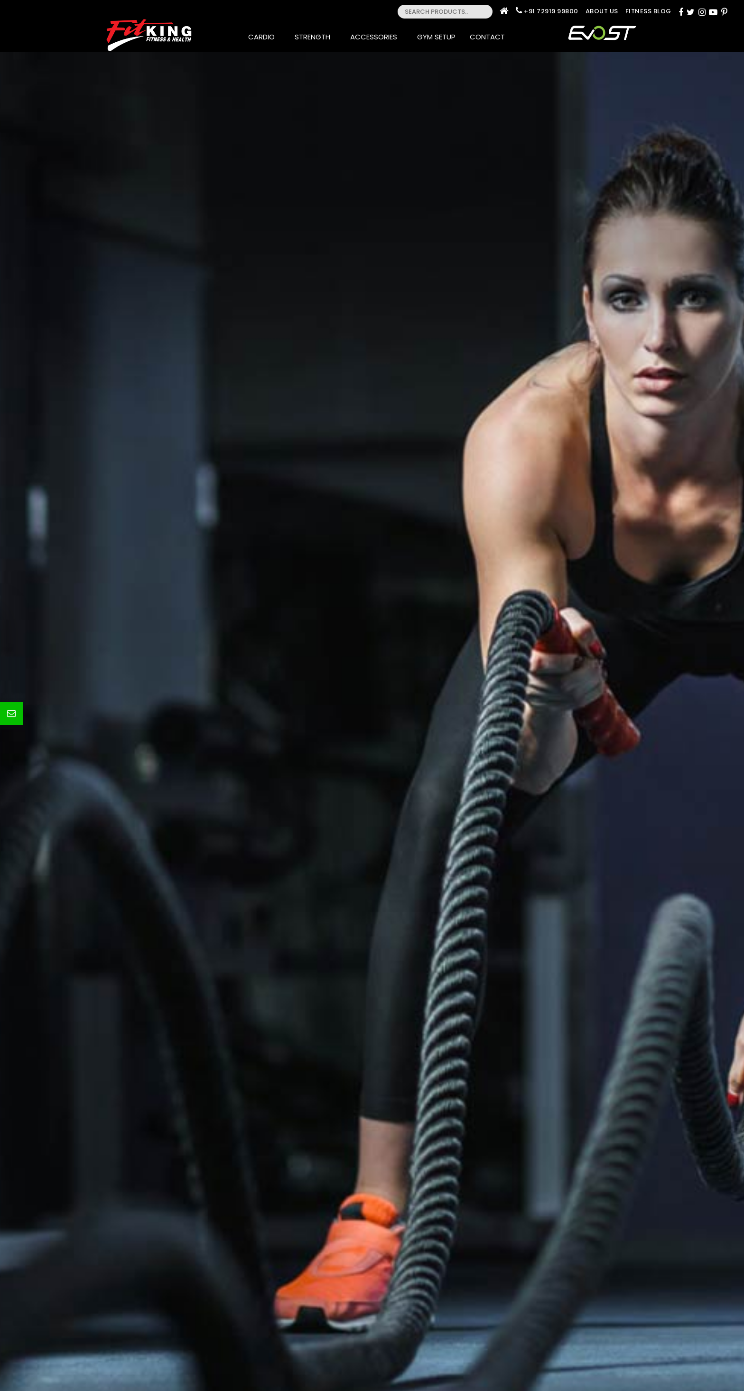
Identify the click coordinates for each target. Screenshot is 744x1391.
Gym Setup (436, 37)
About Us (602, 11)
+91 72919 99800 (551, 11)
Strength (315, 37)
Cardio (264, 37)
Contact (490, 37)
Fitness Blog (648, 11)
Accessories (376, 37)
